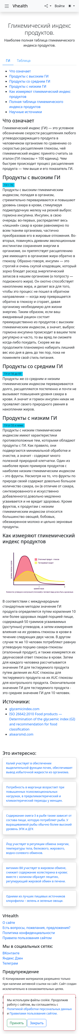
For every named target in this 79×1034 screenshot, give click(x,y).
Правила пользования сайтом (27, 938)
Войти (60, 6)
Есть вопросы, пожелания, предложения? (36, 927)
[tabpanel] (39, 403)
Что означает (20, 71)
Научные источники (25, 111)
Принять (17, 1023)
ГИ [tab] (8, 60)
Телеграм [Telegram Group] (10, 963)
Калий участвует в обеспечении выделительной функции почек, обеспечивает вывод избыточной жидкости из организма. (39, 767)
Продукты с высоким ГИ (28, 76)
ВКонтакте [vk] (11, 953)
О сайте (9, 922)
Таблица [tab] (24, 60)
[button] (47, 5)
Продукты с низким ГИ (27, 86)
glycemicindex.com (24, 709)
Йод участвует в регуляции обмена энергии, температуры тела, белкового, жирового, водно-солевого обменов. (37, 848)
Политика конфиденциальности (29, 932)
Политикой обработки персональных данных (39, 1009)
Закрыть (37, 1023)
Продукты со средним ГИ (29, 81)
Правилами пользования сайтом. (33, 1013)
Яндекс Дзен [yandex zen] (13, 958)
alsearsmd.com (21, 734)
